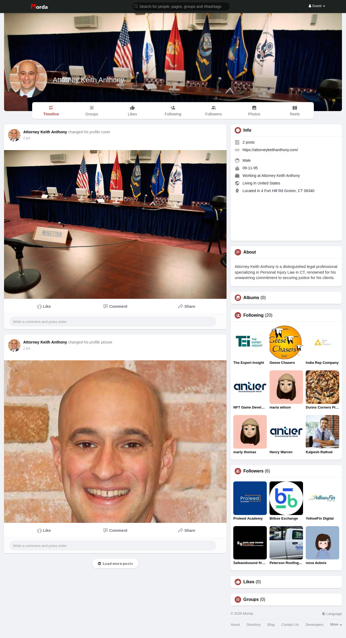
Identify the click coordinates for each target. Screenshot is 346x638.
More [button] (336, 624)
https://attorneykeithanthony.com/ (270, 150)
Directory (254, 624)
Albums (251, 298)
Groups (251, 599)
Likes (248, 582)
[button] (181, 6)
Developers (315, 624)
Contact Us (290, 624)
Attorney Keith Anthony (88, 80)
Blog (271, 624)
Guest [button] (317, 6)
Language (332, 614)
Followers (253, 471)
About (235, 624)
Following (253, 315)
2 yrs (26, 138)
